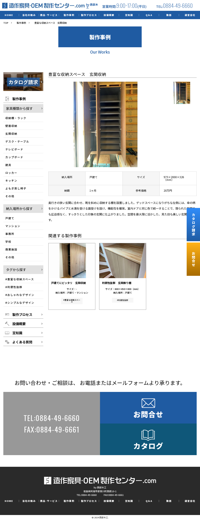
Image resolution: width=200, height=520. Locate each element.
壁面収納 (11, 125)
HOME (9, 15)
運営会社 (190, 15)
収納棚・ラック (15, 118)
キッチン (11, 180)
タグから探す (16, 269)
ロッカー (11, 172)
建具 (8, 165)
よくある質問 (22, 342)
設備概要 (109, 15)
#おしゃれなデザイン (19, 294)
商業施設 (11, 249)
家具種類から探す (19, 108)
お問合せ (193, 259)
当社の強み (29, 15)
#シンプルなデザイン (19, 302)
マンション (12, 226)
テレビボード (14, 149)
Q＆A (149, 15)
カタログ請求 (193, 224)
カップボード (14, 157)
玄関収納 (11, 133)
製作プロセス (89, 15)
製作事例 (69, 15)
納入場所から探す (19, 208)
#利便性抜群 (13, 287)
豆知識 (129, 15)
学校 (8, 241)
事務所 (9, 233)
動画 (169, 15)
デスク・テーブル (17, 141)
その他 (9, 196)
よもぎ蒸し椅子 (15, 188)
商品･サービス (49, 15)
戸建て (9, 218)
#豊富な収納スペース (19, 279)
